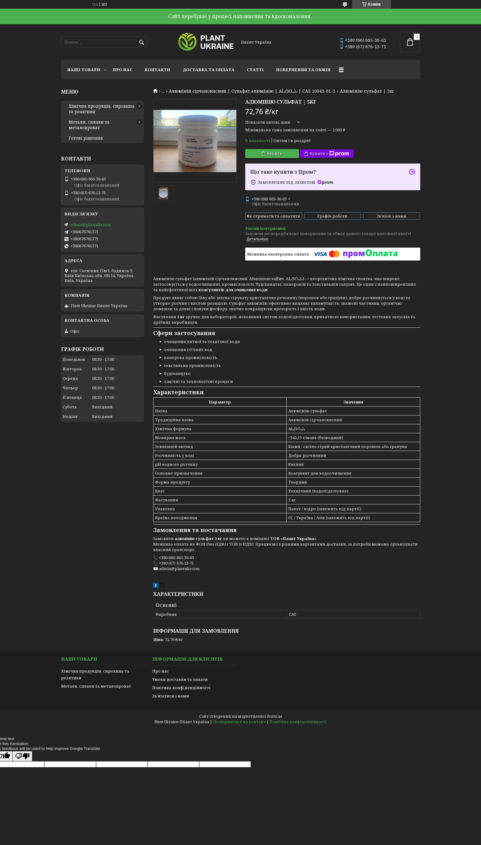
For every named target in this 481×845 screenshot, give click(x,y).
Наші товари (83, 69)
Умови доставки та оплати (180, 679)
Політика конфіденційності (181, 687)
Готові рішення (86, 138)
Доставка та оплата (209, 69)
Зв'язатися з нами (170, 696)
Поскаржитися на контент (239, 721)
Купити (274, 153)
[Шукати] (141, 42)
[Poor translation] (22, 756)
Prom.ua (274, 716)
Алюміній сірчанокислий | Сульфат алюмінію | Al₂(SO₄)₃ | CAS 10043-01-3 (252, 91)
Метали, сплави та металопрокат (89, 124)
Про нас (122, 69)
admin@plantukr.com (90, 224)
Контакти (157, 69)
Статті (255, 69)
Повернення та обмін (303, 69)
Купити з (329, 153)
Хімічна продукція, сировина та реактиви (101, 108)
